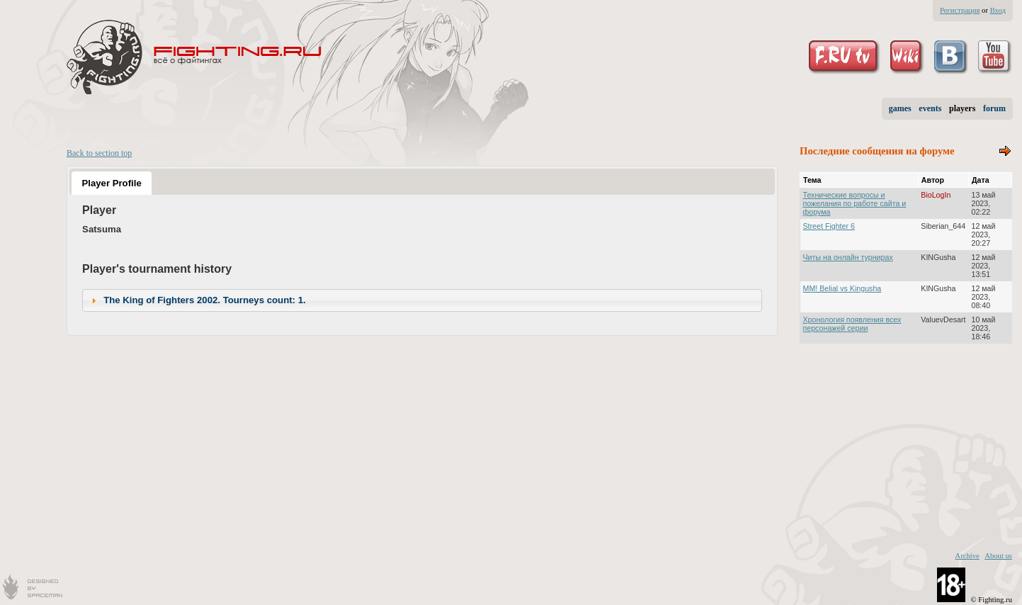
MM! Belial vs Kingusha (842, 288)
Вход (998, 10)
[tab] (112, 182)
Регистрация (960, 10)
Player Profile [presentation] (111, 183)
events (930, 108)
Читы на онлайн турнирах (848, 257)
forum (994, 108)
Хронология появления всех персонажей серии (852, 323)
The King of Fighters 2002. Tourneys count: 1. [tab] (197, 300)
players (962, 108)
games (900, 108)
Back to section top (99, 153)
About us (998, 556)
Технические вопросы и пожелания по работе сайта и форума (855, 203)
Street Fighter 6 (829, 226)
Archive (967, 556)
